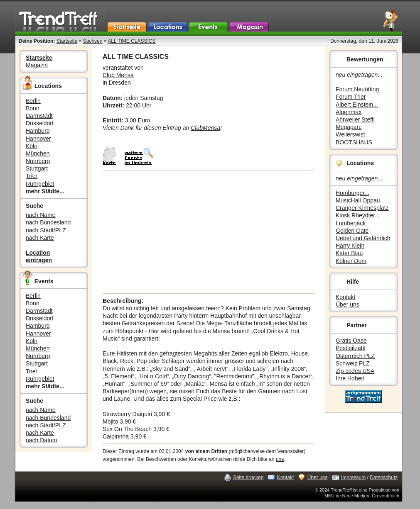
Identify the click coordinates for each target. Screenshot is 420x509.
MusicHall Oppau (358, 200)
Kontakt (345, 297)
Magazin (37, 65)
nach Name (41, 215)
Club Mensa (118, 75)
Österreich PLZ (355, 356)
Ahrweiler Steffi (355, 119)
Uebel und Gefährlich (363, 238)
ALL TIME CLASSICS (131, 41)
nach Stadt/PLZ (46, 230)
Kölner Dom (351, 261)
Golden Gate (352, 230)
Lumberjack (351, 223)
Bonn (32, 108)
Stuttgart (37, 168)
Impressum (353, 477)
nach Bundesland (48, 222)
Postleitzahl (351, 348)
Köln (31, 146)
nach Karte (40, 237)
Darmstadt (39, 115)
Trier (31, 176)
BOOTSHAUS (354, 142)
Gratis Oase (351, 340)
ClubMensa (205, 127)
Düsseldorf (40, 123)
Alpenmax (348, 112)
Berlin (33, 100)
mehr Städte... (45, 191)
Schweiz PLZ (353, 363)
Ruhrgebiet (40, 183)
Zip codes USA (355, 371)
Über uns (347, 304)
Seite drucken (248, 477)
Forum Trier (351, 96)
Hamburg (38, 130)
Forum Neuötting (357, 89)
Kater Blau (349, 253)
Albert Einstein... (357, 104)
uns (280, 459)
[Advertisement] (208, 232)
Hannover (38, 138)
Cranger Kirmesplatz (362, 208)
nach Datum (41, 440)
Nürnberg (38, 161)
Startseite (67, 41)
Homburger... (352, 193)
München (38, 153)
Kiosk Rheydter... (358, 215)
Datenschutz (384, 477)
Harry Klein (350, 245)
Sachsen (93, 41)
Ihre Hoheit (350, 378)
